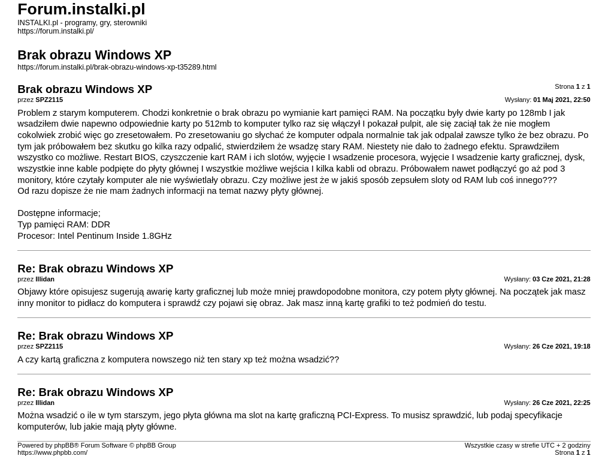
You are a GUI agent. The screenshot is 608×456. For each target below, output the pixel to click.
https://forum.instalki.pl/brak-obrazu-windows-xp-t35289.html (116, 67)
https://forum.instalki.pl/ (55, 31)
